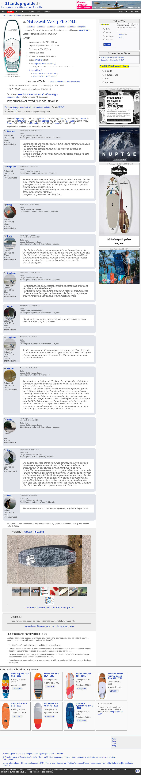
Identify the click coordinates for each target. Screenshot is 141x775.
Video (105, 763)
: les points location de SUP (112, 60)
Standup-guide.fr (10, 753)
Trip (38, 12)
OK (137, 771)
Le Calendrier (115, 763)
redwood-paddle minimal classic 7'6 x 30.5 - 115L (115, 676)
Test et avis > (8, 15)
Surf (107, 79)
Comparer (81, 26)
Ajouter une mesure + (45, 63)
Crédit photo (8, 759)
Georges (45, 121)
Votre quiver (105, 24)
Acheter (61, 26)
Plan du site (24, 753)
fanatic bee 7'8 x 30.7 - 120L (51, 675)
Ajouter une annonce (31, 94)
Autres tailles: (34, 70)
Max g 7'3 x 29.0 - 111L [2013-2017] (45, 73)
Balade (31, 12)
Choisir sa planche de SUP (32, 763)
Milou (9, 496)
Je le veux (109, 40)
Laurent (83, 119)
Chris (9, 450)
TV (17, 12)
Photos (31, 26)
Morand (33, 123)
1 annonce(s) (12, 97)
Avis (51, 26)
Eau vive (109, 82)
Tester (71, 26)
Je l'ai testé (110, 36)
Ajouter (28, 531)
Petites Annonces (75, 763)
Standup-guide (20, 3)
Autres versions (73, 82)
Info (3, 12)
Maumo (21, 121)
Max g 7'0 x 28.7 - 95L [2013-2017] (45, 76)
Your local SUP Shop (114, 742)
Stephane (18, 119)
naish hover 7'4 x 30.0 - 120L (83, 675)
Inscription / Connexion (128, 11)
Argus (86, 763)
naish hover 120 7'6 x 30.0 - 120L (51, 704)
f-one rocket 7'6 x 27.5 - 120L (19, 704)
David (9, 236)
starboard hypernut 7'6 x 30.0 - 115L (84, 705)
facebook (50, 753)
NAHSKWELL (85, 30)
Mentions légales (37, 753)
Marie (41, 119)
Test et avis (50, 763)
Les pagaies (96, 763)
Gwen (62, 119)
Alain (9, 419)
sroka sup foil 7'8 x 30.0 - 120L (20, 675)
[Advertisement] (50, 742)
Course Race (111, 75)
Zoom (39, 531)
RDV (23, 12)
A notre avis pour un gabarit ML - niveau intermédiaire (28, 107)
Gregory (10, 123)
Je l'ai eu (109, 32)
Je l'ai (108, 29)
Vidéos (41, 26)
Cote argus (52, 94)
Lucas (56, 123)
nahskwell (17, 15)
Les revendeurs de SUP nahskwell (112, 57)
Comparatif (61, 763)
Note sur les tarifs (57, 82)
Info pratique (14, 763)
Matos (10, 12)
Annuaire (46, 12)
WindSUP (39, 60)
